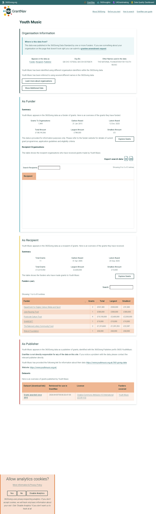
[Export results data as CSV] (126, 160)
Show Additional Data (34, 88)
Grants (41, 176)
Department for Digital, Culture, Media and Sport (42, 307)
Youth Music (124, 395)
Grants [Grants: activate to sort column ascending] (76, 301)
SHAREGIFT (28, 321)
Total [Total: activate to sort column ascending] (89, 301)
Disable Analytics (37, 493)
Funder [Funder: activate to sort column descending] (27, 301)
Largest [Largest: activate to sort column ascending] (107, 301)
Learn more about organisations (38, 81)
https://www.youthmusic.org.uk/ (43, 367)
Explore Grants (124, 139)
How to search (128, 12)
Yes (12, 493)
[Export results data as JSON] (131, 160)
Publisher (47, 62)
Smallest (112, 176)
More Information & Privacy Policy (27, 485)
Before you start (114, 12)
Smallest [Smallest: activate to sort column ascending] (123, 301)
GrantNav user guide (144, 12)
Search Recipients (41, 167)
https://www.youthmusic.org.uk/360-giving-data (106, 362)
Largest (85, 176)
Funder (32, 62)
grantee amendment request (93, 48)
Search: (118, 287)
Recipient (39, 62)
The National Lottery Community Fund (38, 326)
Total (63, 176)
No (21, 493)
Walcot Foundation (31, 331)
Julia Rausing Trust (31, 312)
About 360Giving (99, 12)
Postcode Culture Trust (33, 317)
